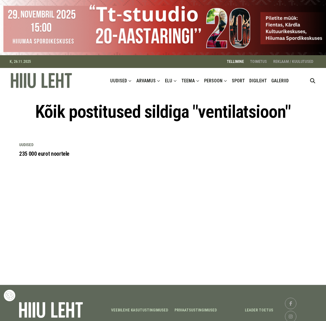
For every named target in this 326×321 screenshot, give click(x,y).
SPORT (238, 78)
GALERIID (280, 78)
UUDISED (118, 78)
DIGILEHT (258, 78)
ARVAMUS (146, 78)
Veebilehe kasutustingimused (139, 308)
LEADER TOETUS (259, 308)
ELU (168, 78)
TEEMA (188, 78)
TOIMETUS (258, 59)
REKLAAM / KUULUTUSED (293, 59)
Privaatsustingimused (195, 308)
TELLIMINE (235, 59)
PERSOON (213, 78)
